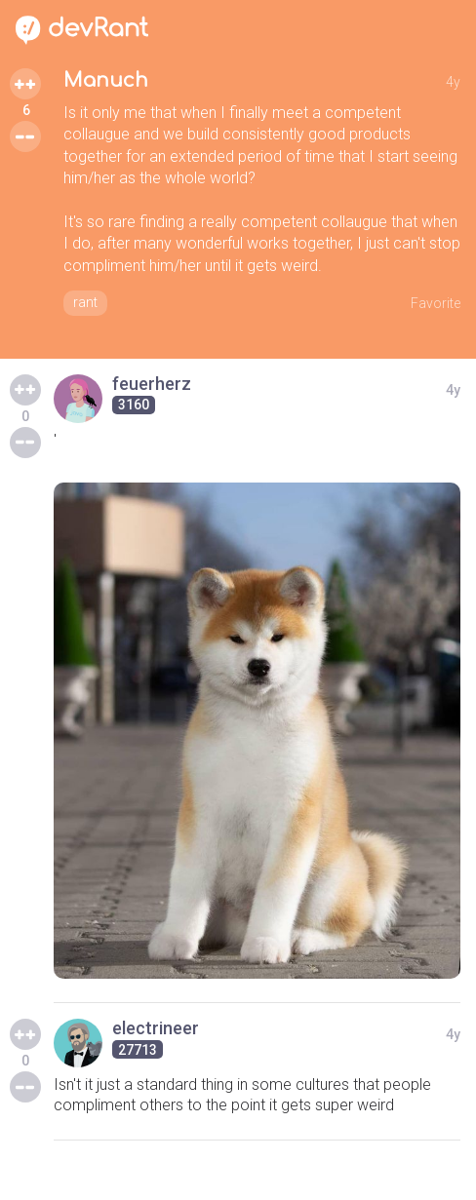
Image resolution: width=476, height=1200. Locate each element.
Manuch (105, 80)
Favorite (435, 303)
